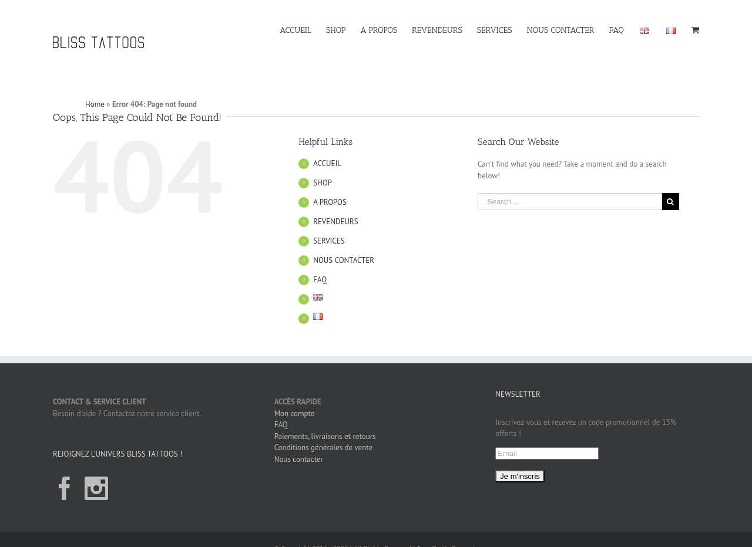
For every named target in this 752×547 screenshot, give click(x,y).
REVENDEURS (335, 222)
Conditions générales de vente (323, 448)
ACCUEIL (327, 163)
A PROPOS (330, 202)
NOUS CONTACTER (343, 260)
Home (95, 104)
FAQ (320, 280)
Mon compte (294, 413)
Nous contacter (298, 459)
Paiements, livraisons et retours (325, 436)
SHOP (322, 183)
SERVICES (328, 241)
